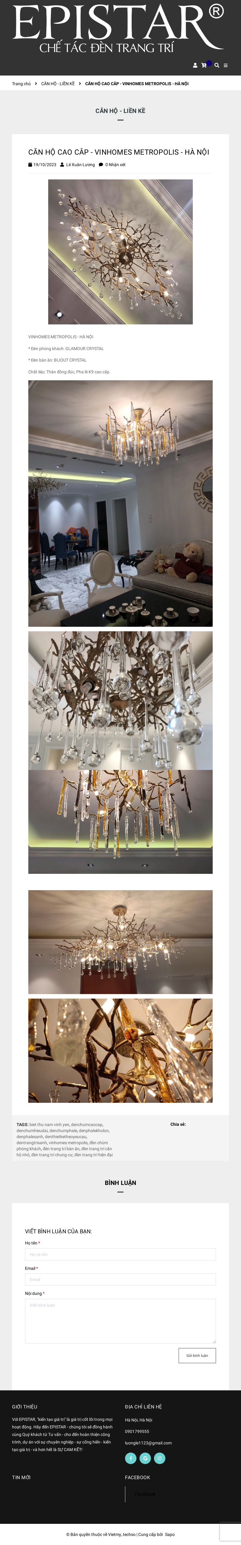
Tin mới (21, 1477)
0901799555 (137, 1431)
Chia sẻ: (178, 1124)
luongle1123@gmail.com (148, 1442)
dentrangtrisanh (32, 1142)
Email (31, 1268)
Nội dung (35, 1293)
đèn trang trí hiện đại (93, 1154)
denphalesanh (30, 1136)
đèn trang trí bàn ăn (61, 1148)
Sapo (170, 1534)
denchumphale (63, 1130)
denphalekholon (94, 1130)
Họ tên (32, 1243)
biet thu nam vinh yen (49, 1124)
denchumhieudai (32, 1130)
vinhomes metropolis (68, 1142)
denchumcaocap (86, 1124)
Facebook (144, 1494)
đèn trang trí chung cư (52, 1154)
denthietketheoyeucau (65, 1136)
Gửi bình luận (197, 1355)
